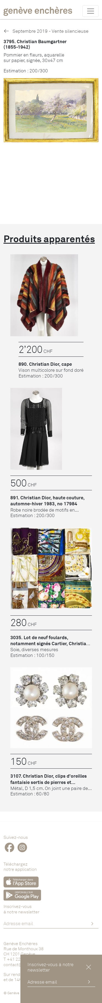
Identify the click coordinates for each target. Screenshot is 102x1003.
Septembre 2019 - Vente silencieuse (46, 31)
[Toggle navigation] (90, 11)
